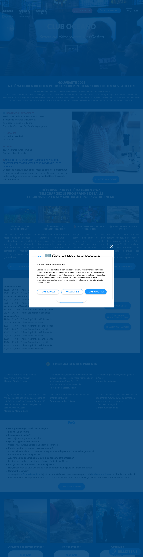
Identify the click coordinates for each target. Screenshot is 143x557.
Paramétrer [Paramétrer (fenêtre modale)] (72, 292)
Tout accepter (96, 292)
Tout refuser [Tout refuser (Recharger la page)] (47, 292)
